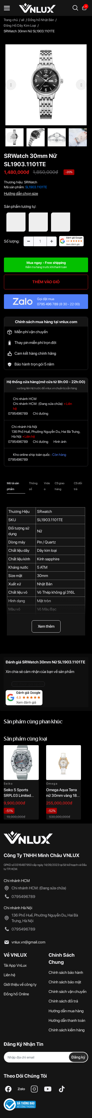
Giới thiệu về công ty (20, 984)
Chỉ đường (40, 413)
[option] (46, 84)
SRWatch (30, 182)
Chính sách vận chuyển (67, 991)
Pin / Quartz (46, 542)
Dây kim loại (47, 550)
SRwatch (44, 511)
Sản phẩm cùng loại (25, 739)
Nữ (39, 531)
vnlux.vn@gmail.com (28, 942)
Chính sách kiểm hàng (67, 1030)
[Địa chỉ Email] (46, 1057)
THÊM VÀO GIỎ (46, 282)
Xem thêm (46, 626)
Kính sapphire (48, 559)
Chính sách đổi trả (63, 1001)
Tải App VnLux (15, 965)
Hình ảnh (59, 442)
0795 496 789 (47, 304)
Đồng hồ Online (16, 994)
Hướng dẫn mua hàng (66, 1011)
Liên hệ (9, 975)
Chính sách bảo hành (66, 972)
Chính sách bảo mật (65, 982)
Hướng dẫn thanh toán (67, 1020)
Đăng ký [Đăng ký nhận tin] (78, 1057)
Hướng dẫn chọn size (21, 193)
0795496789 (18, 413)
